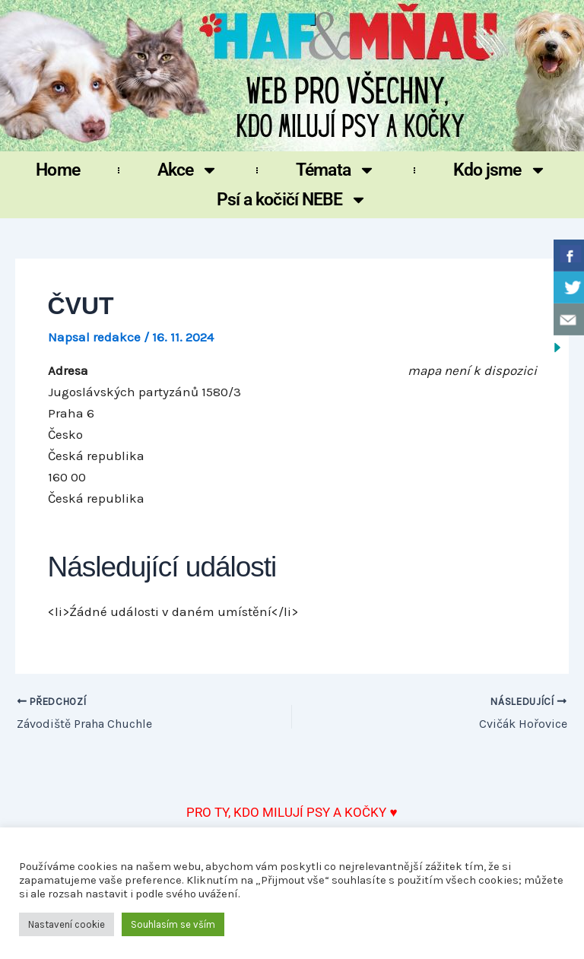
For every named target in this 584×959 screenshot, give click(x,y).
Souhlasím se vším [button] (173, 924)
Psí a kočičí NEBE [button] (292, 199)
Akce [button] (187, 170)
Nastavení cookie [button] (66, 924)
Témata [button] (336, 170)
